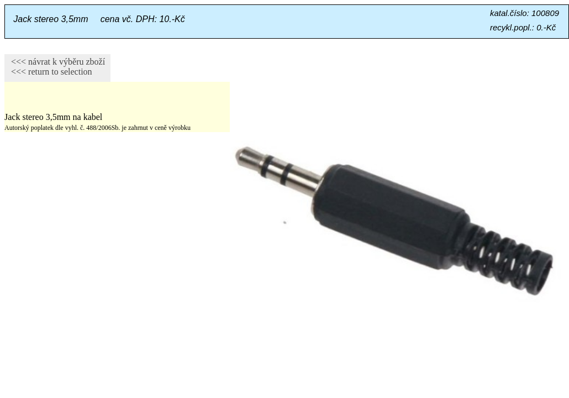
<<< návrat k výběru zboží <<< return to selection (54, 66)
